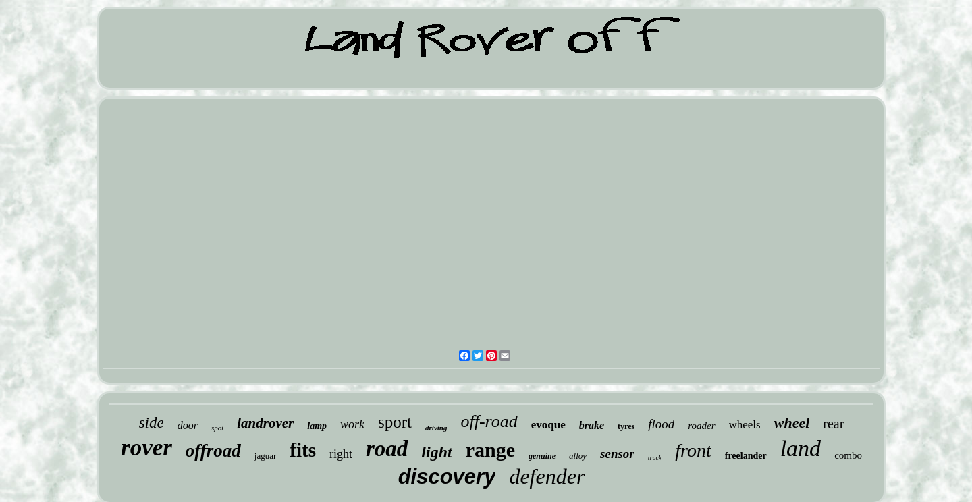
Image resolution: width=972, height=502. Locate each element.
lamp (317, 426)
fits (303, 450)
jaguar (265, 456)
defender (547, 476)
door (188, 425)
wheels (745, 424)
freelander (746, 456)
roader (701, 425)
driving (436, 428)
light (436, 452)
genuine (542, 456)
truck (655, 458)
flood (661, 424)
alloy (578, 456)
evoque (548, 424)
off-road (488, 421)
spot (217, 428)
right (340, 454)
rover (146, 448)
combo (848, 455)
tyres (626, 426)
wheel (792, 422)
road (387, 449)
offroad (213, 451)
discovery (447, 477)
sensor (617, 454)
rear (833, 423)
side (151, 422)
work (352, 424)
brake (591, 425)
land (800, 448)
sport (395, 422)
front (693, 450)
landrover (265, 423)
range (490, 450)
